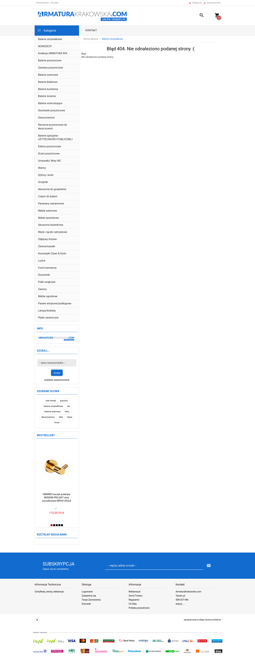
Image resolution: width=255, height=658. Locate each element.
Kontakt (91, 30)
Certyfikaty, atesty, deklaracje (49, 591)
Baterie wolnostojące (50, 103)
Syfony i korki (46, 175)
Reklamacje (134, 591)
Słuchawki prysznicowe (51, 110)
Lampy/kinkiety (47, 310)
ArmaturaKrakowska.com (188, 591)
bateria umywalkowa (53, 406)
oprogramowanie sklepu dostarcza (199, 620)
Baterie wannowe (48, 74)
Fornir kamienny (47, 267)
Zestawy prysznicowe (50, 67)
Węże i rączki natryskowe (52, 232)
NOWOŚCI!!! (45, 46)
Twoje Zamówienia (91, 599)
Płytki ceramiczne (48, 317)
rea (68, 406)
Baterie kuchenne (48, 89)
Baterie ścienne (47, 96)
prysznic (64, 400)
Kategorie (46, 30)
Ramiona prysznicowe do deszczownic (52, 126)
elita (61, 417)
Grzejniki (43, 182)
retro (67, 411)
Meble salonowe (47, 210)
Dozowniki (44, 274)
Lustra (41, 260)
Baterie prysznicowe (49, 60)
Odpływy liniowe (47, 239)
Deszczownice (46, 117)
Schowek (86, 604)
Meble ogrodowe (47, 296)
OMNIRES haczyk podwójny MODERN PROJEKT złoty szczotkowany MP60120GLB (56, 497)
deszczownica (48, 417)
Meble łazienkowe (48, 217)
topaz (69, 417)
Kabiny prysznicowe (49, 146)
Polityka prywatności (139, 608)
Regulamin (134, 599)
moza (56, 422)
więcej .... (180, 604)
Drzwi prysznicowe (49, 153)
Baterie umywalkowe (50, 39)
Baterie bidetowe (47, 81)
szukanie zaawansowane (56, 380)
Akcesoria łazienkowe (50, 224)
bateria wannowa (53, 411)
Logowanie (87, 591)
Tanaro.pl (180, 595)
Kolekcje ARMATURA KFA (52, 53)
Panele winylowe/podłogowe (54, 303)
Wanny (42, 167)
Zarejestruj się (89, 595)
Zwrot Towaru (135, 595)
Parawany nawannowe (51, 203)
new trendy (51, 400)
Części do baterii (47, 196)
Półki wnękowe (46, 282)
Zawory (42, 289)
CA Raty (133, 604)
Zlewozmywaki (46, 246)
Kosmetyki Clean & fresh (52, 253)
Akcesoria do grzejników (52, 189)
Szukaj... (43, 350)
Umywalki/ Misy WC (49, 160)
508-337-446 (182, 599)
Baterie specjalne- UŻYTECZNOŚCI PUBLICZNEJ (55, 137)
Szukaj (57, 373)
